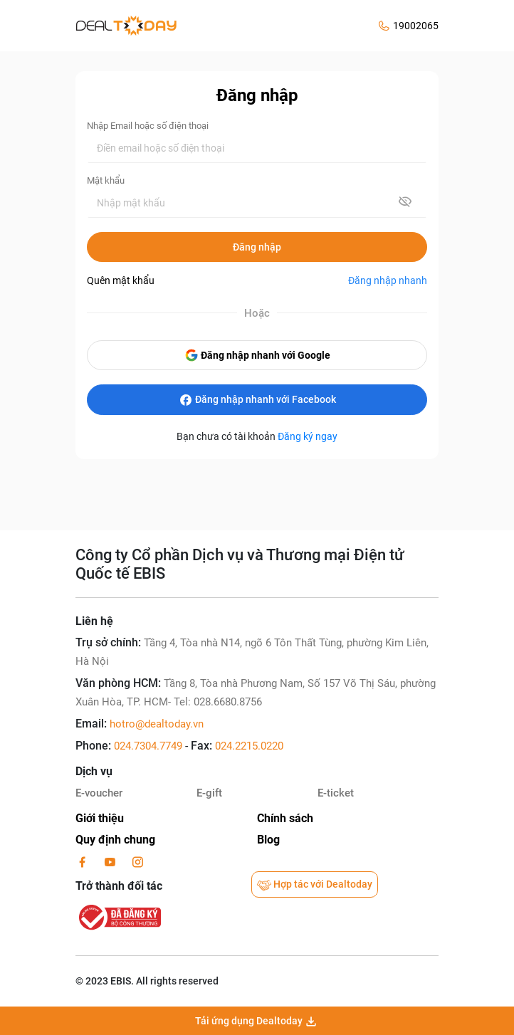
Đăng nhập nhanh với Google (257, 355)
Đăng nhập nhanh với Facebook (257, 400)
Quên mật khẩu (120, 280)
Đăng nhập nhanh (387, 280)
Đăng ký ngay (307, 436)
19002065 (416, 25)
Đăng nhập (257, 247)
